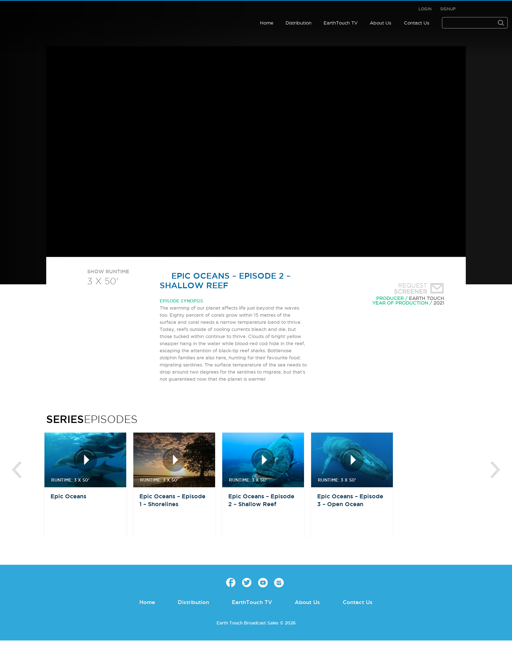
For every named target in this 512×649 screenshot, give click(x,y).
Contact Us (416, 22)
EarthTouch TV (341, 22)
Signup (447, 9)
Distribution (298, 22)
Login (425, 9)
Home (266, 22)
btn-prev (16, 470)
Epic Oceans (68, 496)
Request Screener (417, 289)
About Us (380, 22)
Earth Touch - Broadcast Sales (51, 15)
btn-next (495, 470)
